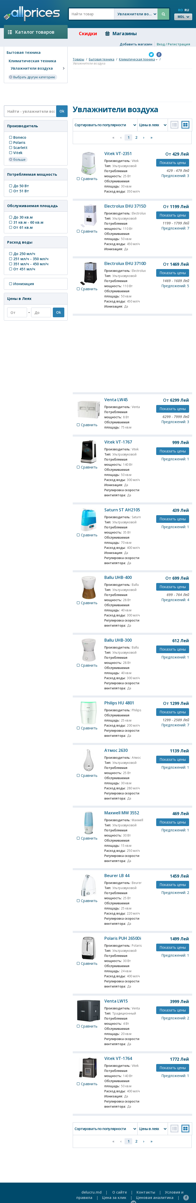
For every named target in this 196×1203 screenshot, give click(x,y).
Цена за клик (114, 1197)
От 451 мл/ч (21, 269)
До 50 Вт (18, 185)
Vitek (15, 152)
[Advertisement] (34, 94)
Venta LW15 (116, 1001)
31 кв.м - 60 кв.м (25, 222)
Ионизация (21, 283)
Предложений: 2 (175, 892)
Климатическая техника (32, 60)
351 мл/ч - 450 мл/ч (28, 263)
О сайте (119, 1192)
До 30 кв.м (20, 217)
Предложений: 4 (175, 599)
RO (180, 10)
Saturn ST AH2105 (122, 510)
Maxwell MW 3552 (121, 813)
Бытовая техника (24, 52)
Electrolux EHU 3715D (125, 206)
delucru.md (91, 1192)
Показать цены (173, 162)
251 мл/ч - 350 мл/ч (28, 258)
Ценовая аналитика (155, 1197)
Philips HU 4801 (119, 703)
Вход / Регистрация (173, 44)
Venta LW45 (116, 399)
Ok (61, 111)
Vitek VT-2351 (118, 153)
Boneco (17, 137)
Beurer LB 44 (116, 875)
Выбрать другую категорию (32, 76)
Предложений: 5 (175, 285)
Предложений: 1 (175, 459)
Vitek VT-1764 (118, 1058)
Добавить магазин (136, 44)
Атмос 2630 (116, 750)
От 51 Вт (18, 190)
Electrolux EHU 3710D (125, 263)
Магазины (121, 33)
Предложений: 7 (175, 228)
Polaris (16, 142)
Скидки (84, 33)
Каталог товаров (31, 32)
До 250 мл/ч (21, 253)
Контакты (146, 1192)
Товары (78, 59)
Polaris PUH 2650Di (122, 938)
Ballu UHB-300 (118, 640)
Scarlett (18, 147)
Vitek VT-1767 (118, 442)
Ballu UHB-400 (118, 577)
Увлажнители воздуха (38, 68)
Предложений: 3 (175, 175)
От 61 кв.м (20, 227)
